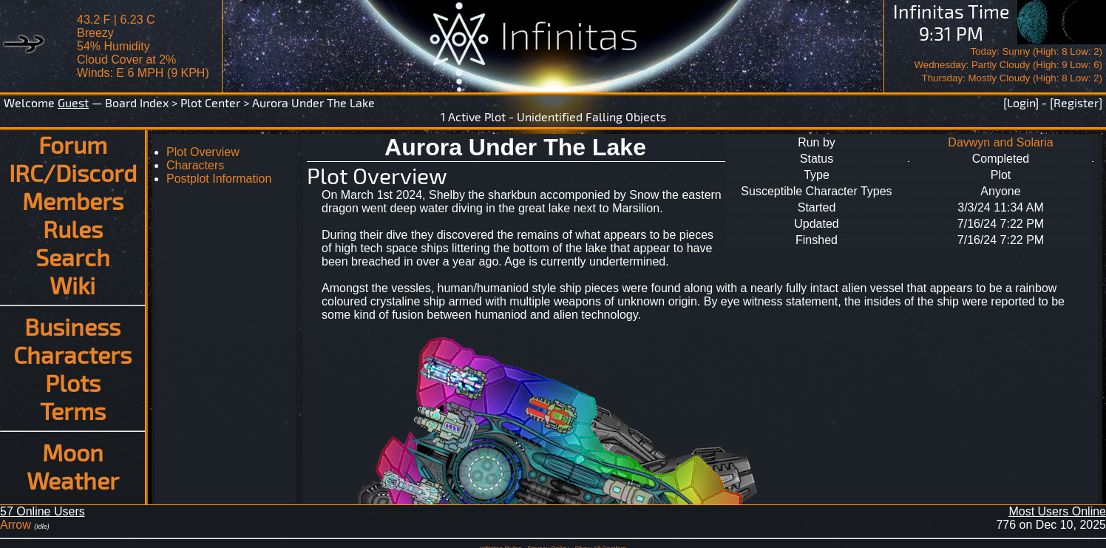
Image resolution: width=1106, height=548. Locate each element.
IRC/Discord (73, 172)
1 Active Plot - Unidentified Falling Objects (553, 116)
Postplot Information (218, 178)
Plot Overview (203, 152)
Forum (72, 144)
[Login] (1021, 102)
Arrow (15, 524)
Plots (73, 382)
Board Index (137, 102)
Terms (73, 410)
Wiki (72, 285)
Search (72, 257)
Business (72, 326)
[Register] (1076, 102)
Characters (72, 354)
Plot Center (210, 102)
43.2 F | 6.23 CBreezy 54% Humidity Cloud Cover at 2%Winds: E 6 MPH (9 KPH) (143, 46)
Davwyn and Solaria (1000, 142)
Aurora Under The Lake (313, 102)
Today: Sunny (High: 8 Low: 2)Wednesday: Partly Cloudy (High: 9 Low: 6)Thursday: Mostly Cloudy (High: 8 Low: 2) (1008, 65)
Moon (73, 452)
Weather (73, 480)
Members (72, 200)
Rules (73, 228)
